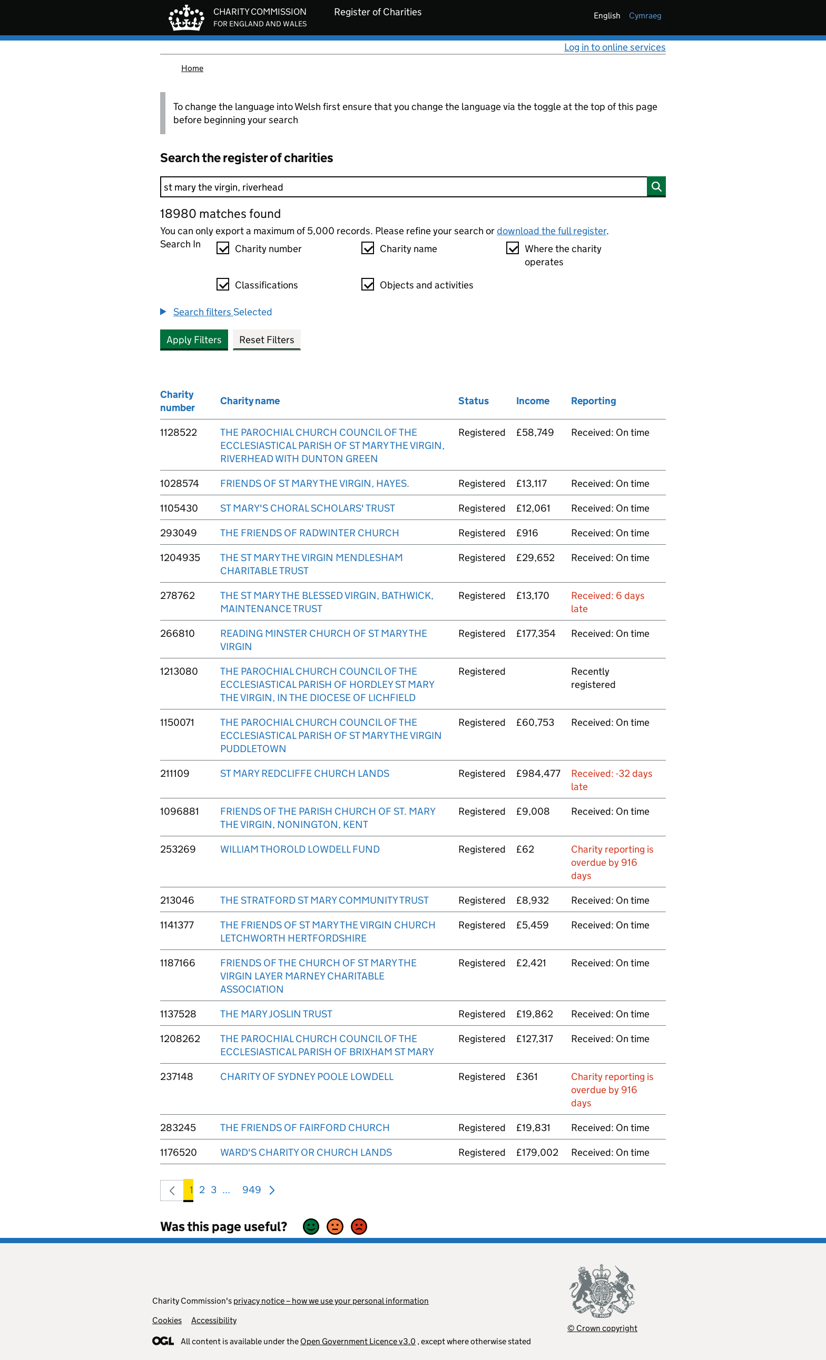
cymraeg (645, 16)
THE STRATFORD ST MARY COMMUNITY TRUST (324, 900)
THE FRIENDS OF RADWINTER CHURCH (309, 533)
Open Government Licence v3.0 (358, 1341)
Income (532, 401)
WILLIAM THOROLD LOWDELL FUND (300, 849)
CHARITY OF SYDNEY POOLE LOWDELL (307, 1077)
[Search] (413, 186)
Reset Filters (266, 340)
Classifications (266, 285)
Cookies (167, 1320)
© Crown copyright (602, 1328)
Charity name (408, 249)
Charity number (268, 249)
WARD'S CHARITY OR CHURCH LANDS (306, 1152)
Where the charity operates (563, 255)
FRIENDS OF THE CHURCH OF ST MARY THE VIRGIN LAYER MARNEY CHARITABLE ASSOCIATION (318, 976)
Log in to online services (615, 47)
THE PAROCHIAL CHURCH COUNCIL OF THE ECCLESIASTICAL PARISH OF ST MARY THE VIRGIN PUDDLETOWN (331, 735)
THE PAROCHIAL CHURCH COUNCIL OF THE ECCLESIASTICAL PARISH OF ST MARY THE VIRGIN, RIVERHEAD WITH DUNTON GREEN (332, 445)
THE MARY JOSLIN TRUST (276, 1014)
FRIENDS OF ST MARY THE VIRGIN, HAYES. (314, 483)
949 (251, 1192)
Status (473, 401)
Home (192, 68)
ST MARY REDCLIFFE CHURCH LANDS (304, 773)
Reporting (593, 401)
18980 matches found (220, 213)
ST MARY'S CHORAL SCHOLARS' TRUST (307, 508)
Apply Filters (194, 340)
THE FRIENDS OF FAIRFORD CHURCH (305, 1128)
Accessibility (214, 1320)
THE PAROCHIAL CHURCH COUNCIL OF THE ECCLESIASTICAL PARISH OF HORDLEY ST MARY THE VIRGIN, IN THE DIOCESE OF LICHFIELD (327, 684)
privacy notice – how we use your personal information (331, 1301)
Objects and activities (427, 285)
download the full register (551, 231)
